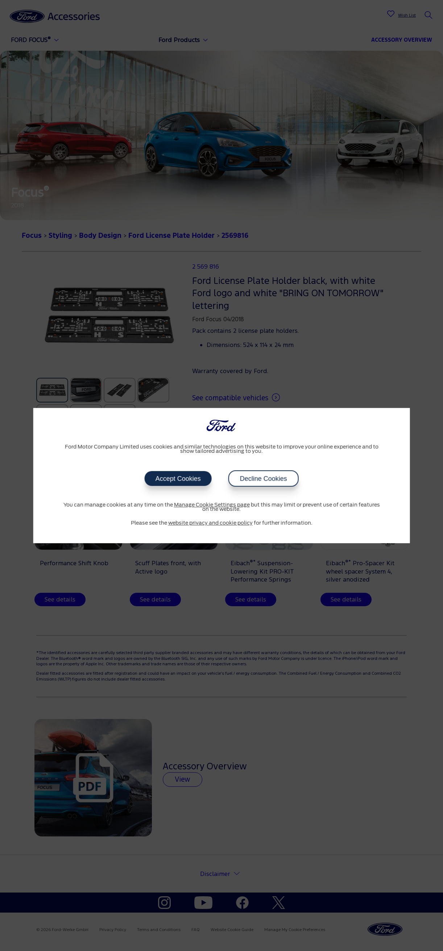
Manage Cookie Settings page (212, 505)
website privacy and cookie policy (210, 523)
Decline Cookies (263, 478)
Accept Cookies (177, 478)
